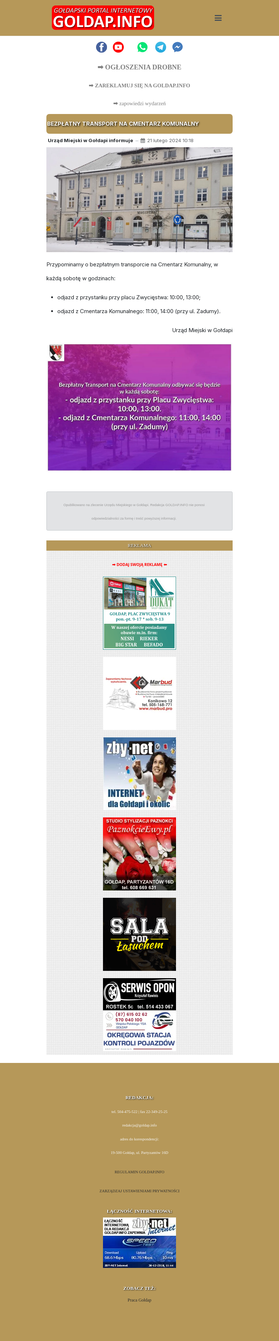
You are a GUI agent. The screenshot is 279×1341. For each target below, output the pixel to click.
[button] (218, 18)
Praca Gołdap (140, 1300)
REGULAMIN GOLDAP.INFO (139, 1172)
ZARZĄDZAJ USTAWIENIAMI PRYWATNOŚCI (139, 1191)
